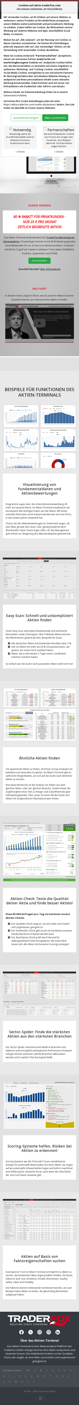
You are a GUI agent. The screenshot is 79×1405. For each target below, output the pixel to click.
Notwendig (22, 130)
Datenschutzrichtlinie (15, 95)
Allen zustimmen (55, 118)
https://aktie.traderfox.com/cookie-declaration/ (30, 104)
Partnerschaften (61, 130)
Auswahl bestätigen (26, 118)
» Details (20, 151)
